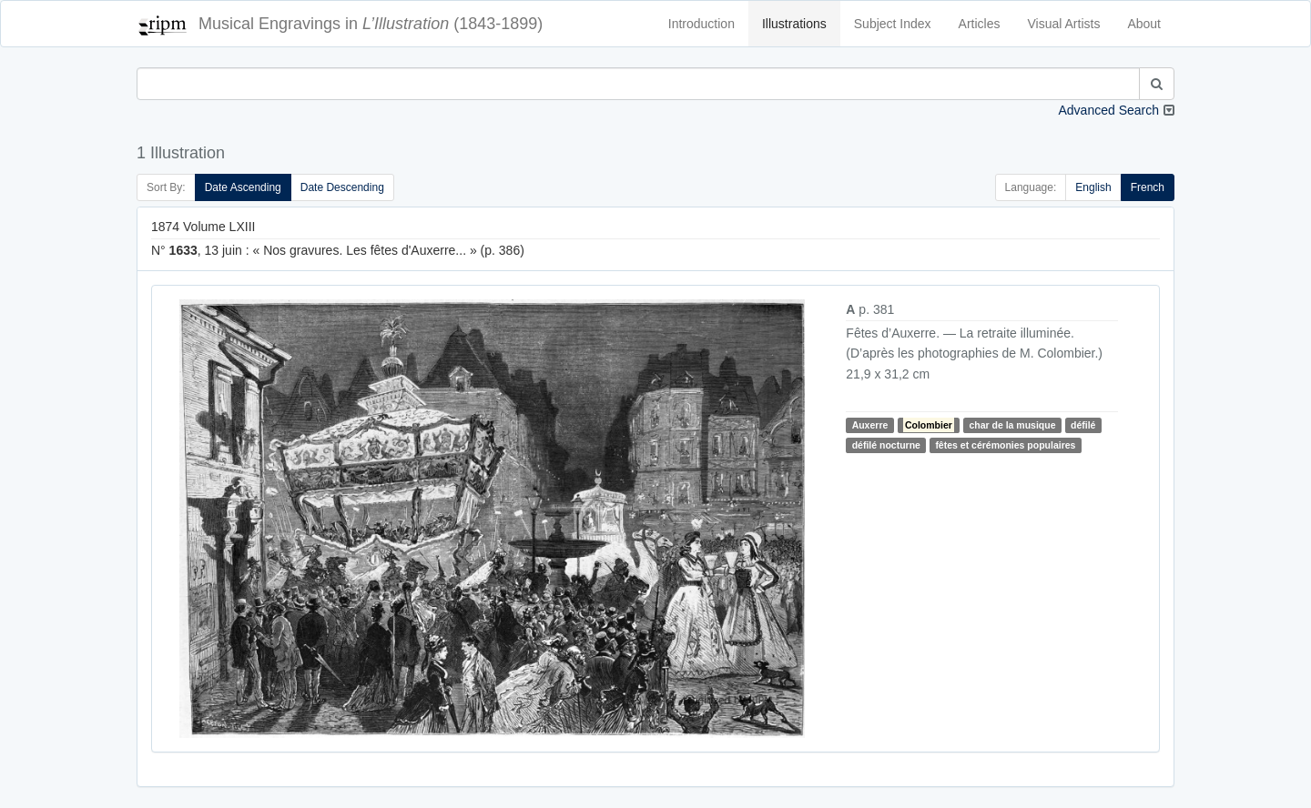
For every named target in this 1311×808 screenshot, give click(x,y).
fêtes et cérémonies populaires (1005, 444)
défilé (1083, 424)
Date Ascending (243, 187)
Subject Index (892, 23)
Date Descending (342, 187)
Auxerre (870, 424)
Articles (980, 23)
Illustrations (794, 23)
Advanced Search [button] (1108, 110)
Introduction (701, 23)
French (1147, 187)
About (1144, 23)
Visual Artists (1064, 23)
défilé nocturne (886, 444)
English (1093, 187)
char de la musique (1012, 424)
